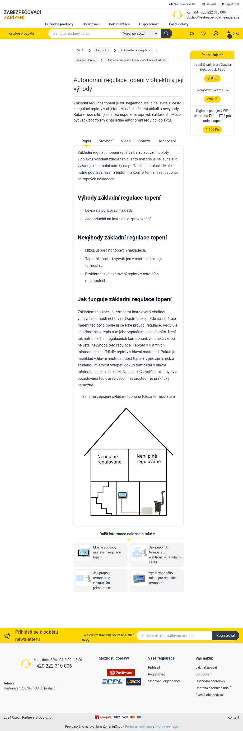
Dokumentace (119, 24)
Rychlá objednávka (209, 695)
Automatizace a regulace (135, 50)
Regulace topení (85, 60)
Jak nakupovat (206, 667)
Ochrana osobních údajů (213, 688)
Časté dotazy (178, 24)
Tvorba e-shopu (166, 726)
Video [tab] (126, 167)
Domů (80, 50)
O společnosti (149, 24)
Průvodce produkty (59, 24)
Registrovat (225, 635)
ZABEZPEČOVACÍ (22, 15)
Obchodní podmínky (210, 681)
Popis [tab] (86, 167)
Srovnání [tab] (106, 167)
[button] (216, 33)
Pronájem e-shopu (138, 726)
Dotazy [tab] (144, 167)
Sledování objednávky (164, 681)
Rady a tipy (102, 50)
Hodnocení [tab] (167, 167)
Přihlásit (154, 667)
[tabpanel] (129, 358)
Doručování (91, 24)
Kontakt (192, 12)
